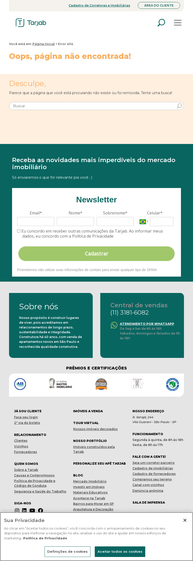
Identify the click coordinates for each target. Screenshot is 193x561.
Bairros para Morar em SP (93, 504)
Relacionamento (30, 435)
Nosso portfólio (90, 441)
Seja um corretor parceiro (153, 463)
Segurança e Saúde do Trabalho (40, 491)
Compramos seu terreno (152, 479)
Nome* (75, 212)
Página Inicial (43, 44)
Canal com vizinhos (148, 485)
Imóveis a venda (88, 411)
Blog (78, 475)
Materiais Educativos (90, 492)
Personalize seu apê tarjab (99, 463)
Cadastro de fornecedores (154, 474)
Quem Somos (26, 464)
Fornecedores (25, 452)
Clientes (20, 440)
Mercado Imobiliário (90, 481)
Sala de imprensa (148, 502)
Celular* (155, 212)
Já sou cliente (27, 411)
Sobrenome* (115, 212)
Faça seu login (26, 417)
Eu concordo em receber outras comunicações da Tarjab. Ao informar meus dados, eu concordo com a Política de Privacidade (90, 234)
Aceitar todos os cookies (120, 551)
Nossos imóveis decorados (95, 429)
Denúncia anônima (147, 491)
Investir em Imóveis (89, 487)
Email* (36, 212)
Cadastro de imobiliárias (152, 468)
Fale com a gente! (149, 457)
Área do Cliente (159, 5)
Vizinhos (21, 446)
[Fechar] (184, 520)
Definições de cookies (67, 551)
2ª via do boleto (27, 423)
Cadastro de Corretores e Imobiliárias (99, 5)
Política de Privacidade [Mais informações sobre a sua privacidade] (45, 538)
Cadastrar (96, 253)
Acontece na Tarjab (89, 498)
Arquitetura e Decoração (93, 509)
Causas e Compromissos (34, 475)
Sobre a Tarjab (26, 470)
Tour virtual (86, 423)
